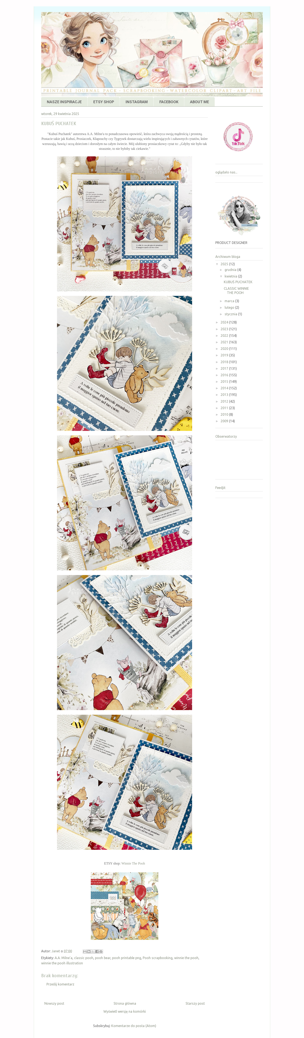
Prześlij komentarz (60, 984)
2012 (225, 401)
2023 (225, 329)
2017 (225, 368)
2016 (225, 375)
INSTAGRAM (137, 102)
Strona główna (125, 1003)
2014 (225, 388)
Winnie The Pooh (133, 863)
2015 (225, 381)
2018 (225, 362)
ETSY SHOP (103, 102)
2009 (225, 421)
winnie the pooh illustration (62, 963)
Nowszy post (54, 1003)
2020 (225, 349)
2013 (225, 395)
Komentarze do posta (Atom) (133, 1026)
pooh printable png (126, 958)
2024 (225, 322)
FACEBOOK (168, 102)
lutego (230, 307)
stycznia (231, 314)
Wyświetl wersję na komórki (124, 1011)
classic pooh (83, 958)
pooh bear (102, 958)
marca (230, 301)
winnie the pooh (186, 958)
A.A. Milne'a (63, 958)
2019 (225, 355)
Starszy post (195, 1003)
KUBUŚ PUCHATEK (238, 282)
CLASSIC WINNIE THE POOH (236, 290)
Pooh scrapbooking (157, 958)
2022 (225, 335)
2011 (225, 408)
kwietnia (231, 276)
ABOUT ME (199, 102)
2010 (225, 414)
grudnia (231, 270)
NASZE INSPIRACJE (64, 102)
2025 (225, 264)
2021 (225, 342)
